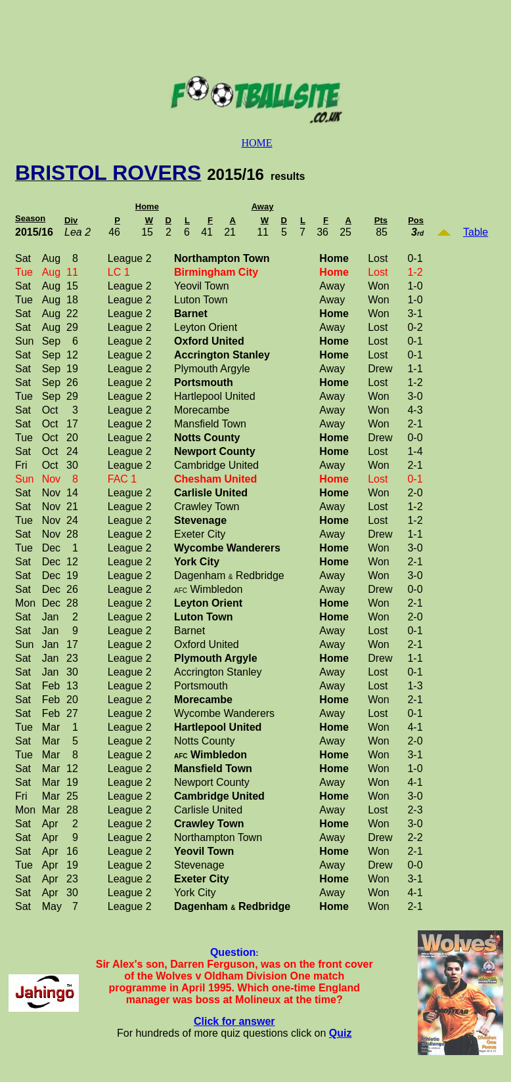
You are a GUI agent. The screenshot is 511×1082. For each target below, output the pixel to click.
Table (475, 232)
